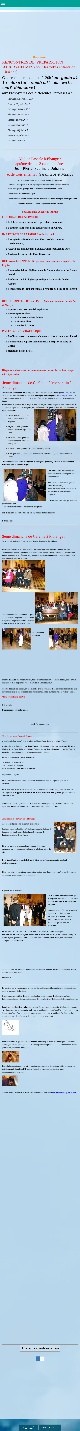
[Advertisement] (40, 33)
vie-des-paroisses (65, 395)
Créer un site (48, 1427)
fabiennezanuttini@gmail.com (64, 1093)
